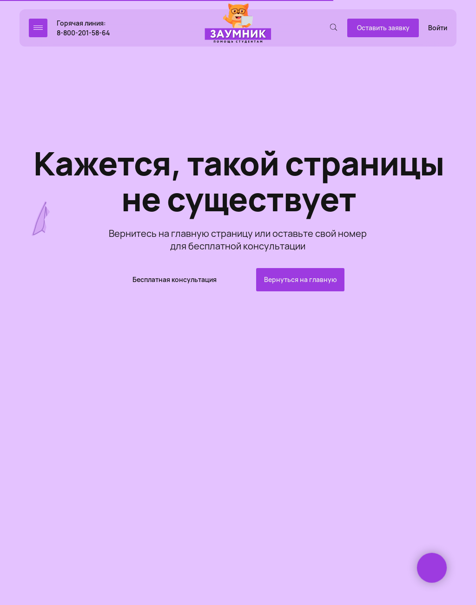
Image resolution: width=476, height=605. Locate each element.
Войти (437, 27)
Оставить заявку (383, 27)
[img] (238, 24)
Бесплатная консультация (174, 279)
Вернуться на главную (300, 279)
